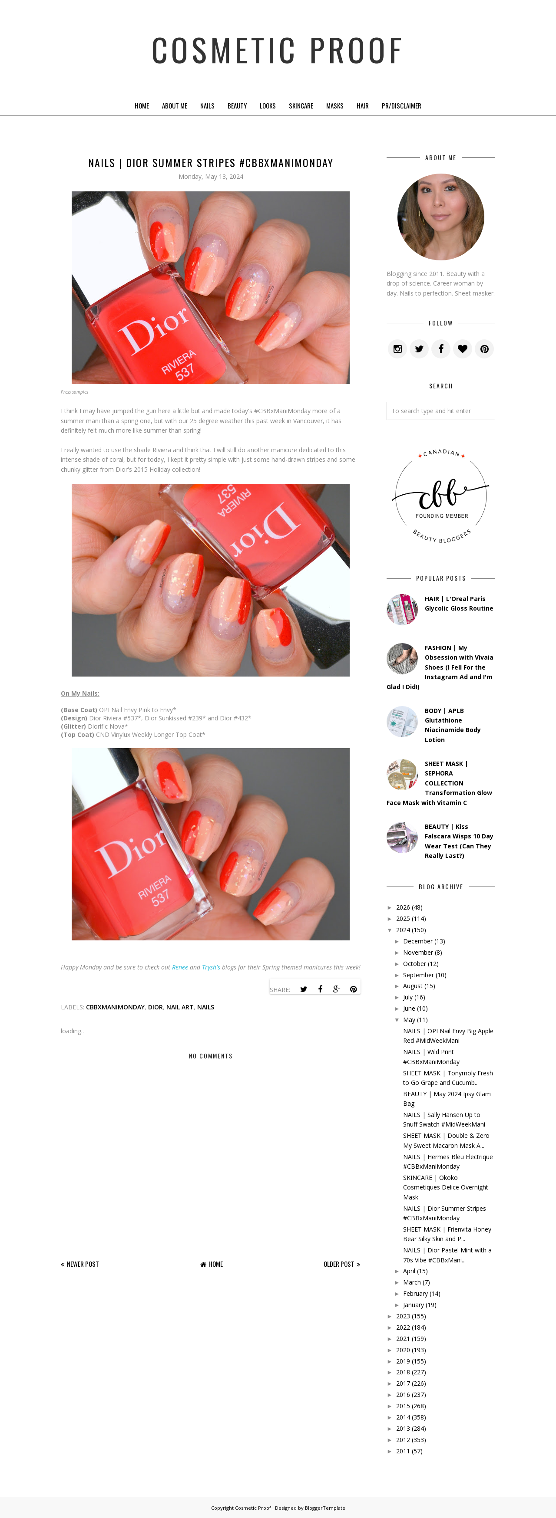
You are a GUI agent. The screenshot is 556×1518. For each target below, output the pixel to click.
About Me (174, 105)
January (413, 1305)
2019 (403, 1361)
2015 (403, 1406)
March (412, 1282)
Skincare (301, 105)
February (415, 1293)
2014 (403, 1417)
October (414, 963)
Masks (335, 105)
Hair (363, 105)
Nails (207, 105)
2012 (403, 1440)
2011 (403, 1451)
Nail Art (180, 1007)
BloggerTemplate (325, 1508)
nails (205, 1007)
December (418, 941)
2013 (403, 1428)
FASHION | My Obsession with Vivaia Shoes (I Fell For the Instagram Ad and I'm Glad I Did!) (440, 667)
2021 (403, 1338)
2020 (403, 1350)
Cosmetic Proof (278, 47)
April (409, 1271)
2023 (403, 1316)
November (418, 952)
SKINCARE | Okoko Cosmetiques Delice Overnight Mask (445, 1187)
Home (142, 105)
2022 (403, 1327)
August (413, 986)
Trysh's (211, 967)
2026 (403, 907)
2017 (403, 1383)
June (409, 1008)
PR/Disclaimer (401, 105)
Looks (268, 105)
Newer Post (83, 1263)
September (418, 975)
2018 (403, 1372)
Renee (180, 967)
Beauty (237, 105)
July (408, 997)
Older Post (339, 1263)
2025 (403, 918)
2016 (403, 1394)
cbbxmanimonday (115, 1007)
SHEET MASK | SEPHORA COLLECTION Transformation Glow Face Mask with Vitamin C (439, 783)
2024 (403, 930)
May (409, 1019)
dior (155, 1007)
